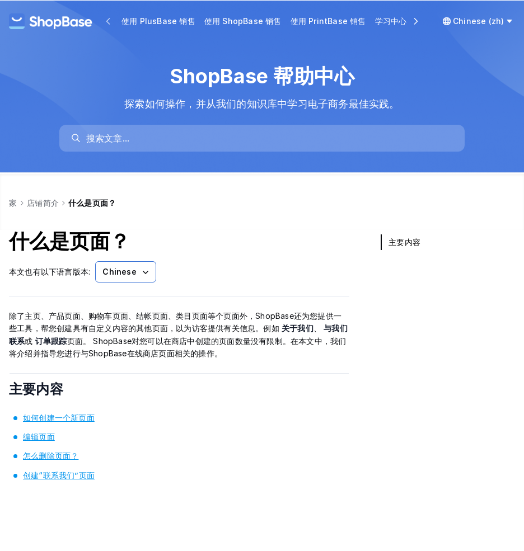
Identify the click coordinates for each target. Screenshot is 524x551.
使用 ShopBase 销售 (243, 21)
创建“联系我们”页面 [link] (59, 475)
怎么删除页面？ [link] (50, 455)
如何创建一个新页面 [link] (59, 417)
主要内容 (51, 389)
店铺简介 (43, 203)
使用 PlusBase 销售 (158, 21)
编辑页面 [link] (39, 436)
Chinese (126, 271)
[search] (267, 138)
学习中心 (391, 21)
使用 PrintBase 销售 (328, 21)
